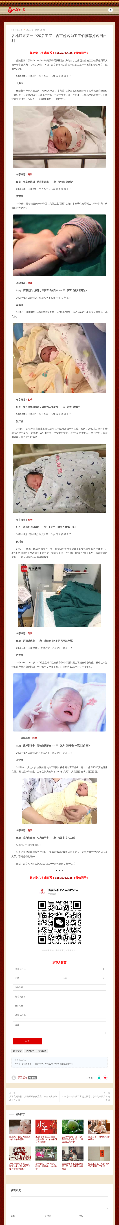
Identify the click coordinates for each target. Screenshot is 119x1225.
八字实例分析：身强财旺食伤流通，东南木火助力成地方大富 (33, 1098)
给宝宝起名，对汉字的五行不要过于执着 (99, 1165)
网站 (81, 1215)
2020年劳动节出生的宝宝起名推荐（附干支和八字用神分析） (20, 1166)
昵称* (13, 1215)
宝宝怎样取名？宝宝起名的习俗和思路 (20, 1138)
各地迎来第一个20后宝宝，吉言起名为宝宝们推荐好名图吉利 (47, 1064)
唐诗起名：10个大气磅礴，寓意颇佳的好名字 (46, 1166)
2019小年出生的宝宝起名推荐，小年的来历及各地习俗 (86, 1098)
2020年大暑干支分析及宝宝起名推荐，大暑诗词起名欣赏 (72, 1139)
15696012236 (64, 53)
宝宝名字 (30, 1051)
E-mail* (48, 1215)
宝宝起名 (28, 30)
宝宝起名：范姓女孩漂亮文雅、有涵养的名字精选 (72, 1166)
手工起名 (16, 30)
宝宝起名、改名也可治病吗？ (99, 1138)
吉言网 (17, 1064)
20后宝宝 (17, 1051)
